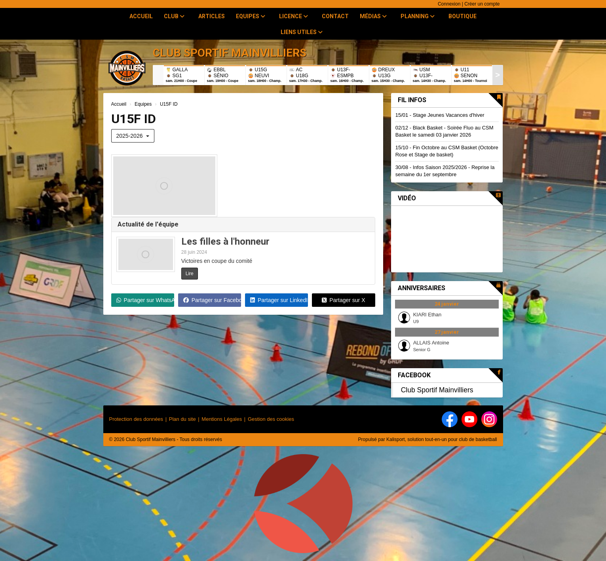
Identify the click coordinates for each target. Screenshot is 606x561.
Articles (211, 16)
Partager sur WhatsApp (145, 300)
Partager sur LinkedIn (279, 300)
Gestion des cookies (271, 419)
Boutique (462, 16)
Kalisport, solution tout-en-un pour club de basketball (441, 439)
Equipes (250, 16)
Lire (190, 273)
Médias (373, 16)
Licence (293, 16)
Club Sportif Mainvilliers (437, 390)
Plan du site (182, 419)
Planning (418, 16)
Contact (335, 16)
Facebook (414, 375)
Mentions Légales (221, 419)
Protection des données (136, 419)
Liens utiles (302, 32)
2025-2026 (133, 136)
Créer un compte (482, 4)
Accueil (141, 16)
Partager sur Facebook (212, 300)
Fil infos (412, 100)
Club (174, 16)
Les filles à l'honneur (225, 241)
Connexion (449, 4)
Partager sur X (343, 300)
